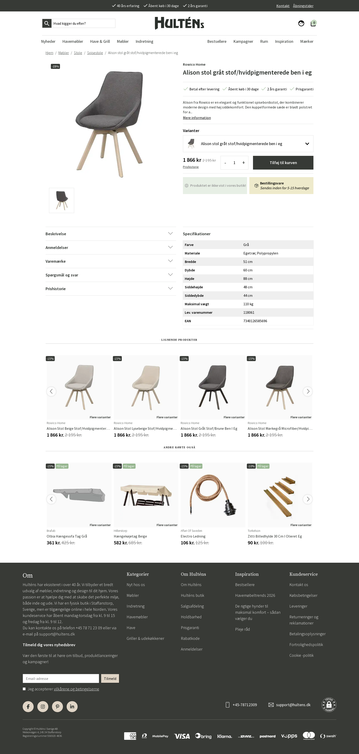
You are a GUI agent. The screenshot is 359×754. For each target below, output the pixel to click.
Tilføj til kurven (283, 162)
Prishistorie (191, 167)
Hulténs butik (192, 595)
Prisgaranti (190, 627)
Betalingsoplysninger (307, 633)
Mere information (197, 117)
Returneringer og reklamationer (303, 620)
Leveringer (298, 606)
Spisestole (95, 52)
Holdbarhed (191, 616)
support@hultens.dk (57, 634)
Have (131, 627)
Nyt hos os (136, 584)
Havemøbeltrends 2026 (255, 595)
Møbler (63, 52)
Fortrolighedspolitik (306, 644)
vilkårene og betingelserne (76, 689)
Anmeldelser (191, 649)
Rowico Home (194, 64)
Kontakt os (298, 584)
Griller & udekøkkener (145, 638)
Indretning (135, 606)
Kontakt (283, 5)
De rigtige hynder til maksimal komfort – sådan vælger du (257, 612)
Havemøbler (137, 616)
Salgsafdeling (192, 606)
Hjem (49, 52)
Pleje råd (242, 629)
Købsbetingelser (303, 595)
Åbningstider (303, 5)
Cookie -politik (301, 655)
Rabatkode (190, 638)
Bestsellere (245, 584)
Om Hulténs (191, 584)
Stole (78, 52)
